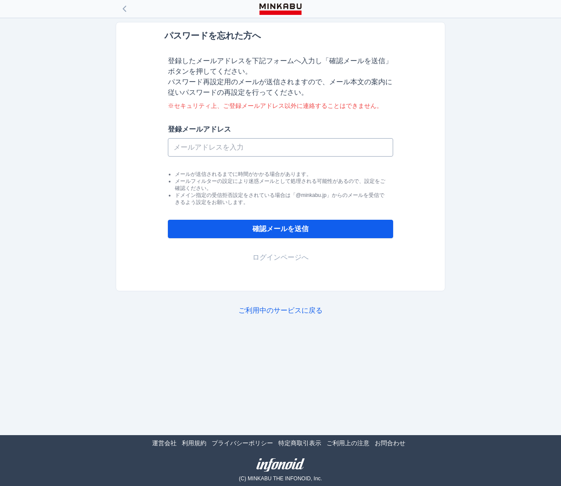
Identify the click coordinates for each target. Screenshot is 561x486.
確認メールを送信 (280, 228)
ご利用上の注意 (348, 443)
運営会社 (164, 443)
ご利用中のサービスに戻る (280, 310)
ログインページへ (280, 257)
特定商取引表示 (299, 443)
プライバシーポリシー (242, 443)
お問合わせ (390, 443)
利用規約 (194, 443)
